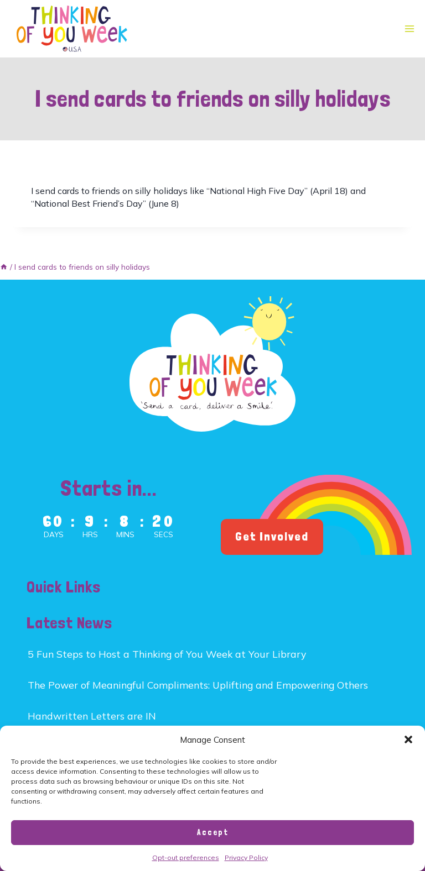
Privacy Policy (246, 857)
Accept (213, 832)
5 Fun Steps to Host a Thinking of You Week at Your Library (167, 654)
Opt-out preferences (185, 857)
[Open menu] (409, 29)
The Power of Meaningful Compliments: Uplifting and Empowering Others (198, 685)
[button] (408, 739)
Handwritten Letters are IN (92, 716)
